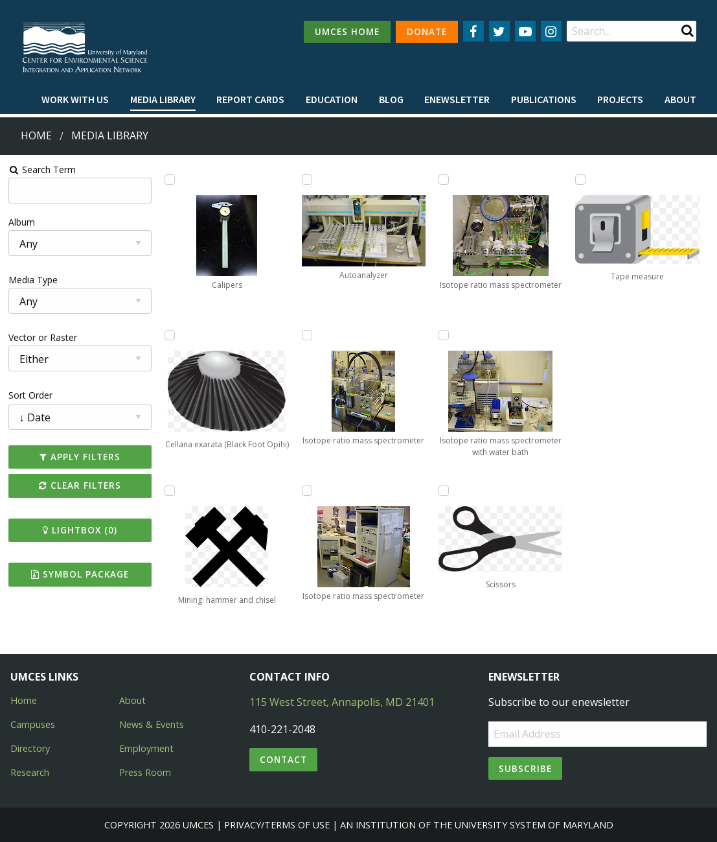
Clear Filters (80, 485)
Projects (620, 99)
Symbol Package (80, 574)
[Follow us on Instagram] (551, 31)
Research (29, 772)
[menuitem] (75, 100)
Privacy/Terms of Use (277, 825)
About (680, 99)
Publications (543, 99)
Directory (30, 748)
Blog (391, 99)
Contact (283, 759)
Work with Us (75, 99)
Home (36, 135)
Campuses (32, 724)
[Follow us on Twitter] (499, 31)
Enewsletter (457, 99)
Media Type (33, 280)
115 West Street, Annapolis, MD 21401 (342, 702)
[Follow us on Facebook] (473, 31)
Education (332, 99)
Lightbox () (80, 530)
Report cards (250, 99)
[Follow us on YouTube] (525, 31)
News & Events (151, 724)
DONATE (427, 31)
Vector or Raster (42, 337)
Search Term (42, 169)
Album (21, 222)
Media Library (163, 99)
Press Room (145, 772)
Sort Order (30, 395)
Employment (146, 748)
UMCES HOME (347, 31)
